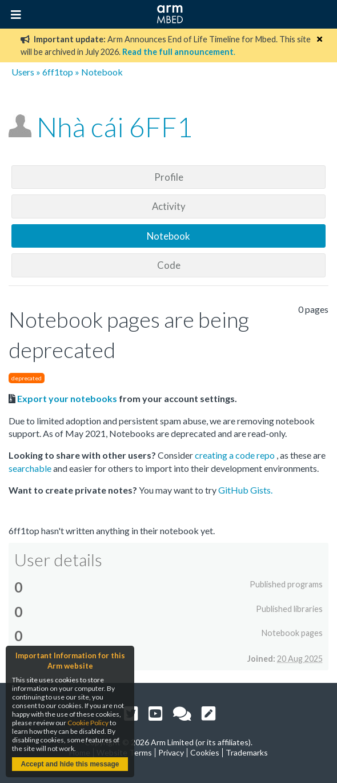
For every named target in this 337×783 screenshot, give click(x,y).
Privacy (171, 752)
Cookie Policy (88, 722)
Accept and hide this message (70, 764)
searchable (31, 468)
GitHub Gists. (245, 489)
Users (22, 71)
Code (168, 265)
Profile (168, 177)
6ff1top (57, 71)
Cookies (204, 752)
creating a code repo (235, 455)
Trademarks (247, 752)
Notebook (168, 236)
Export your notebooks (67, 398)
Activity (169, 206)
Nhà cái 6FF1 (115, 126)
